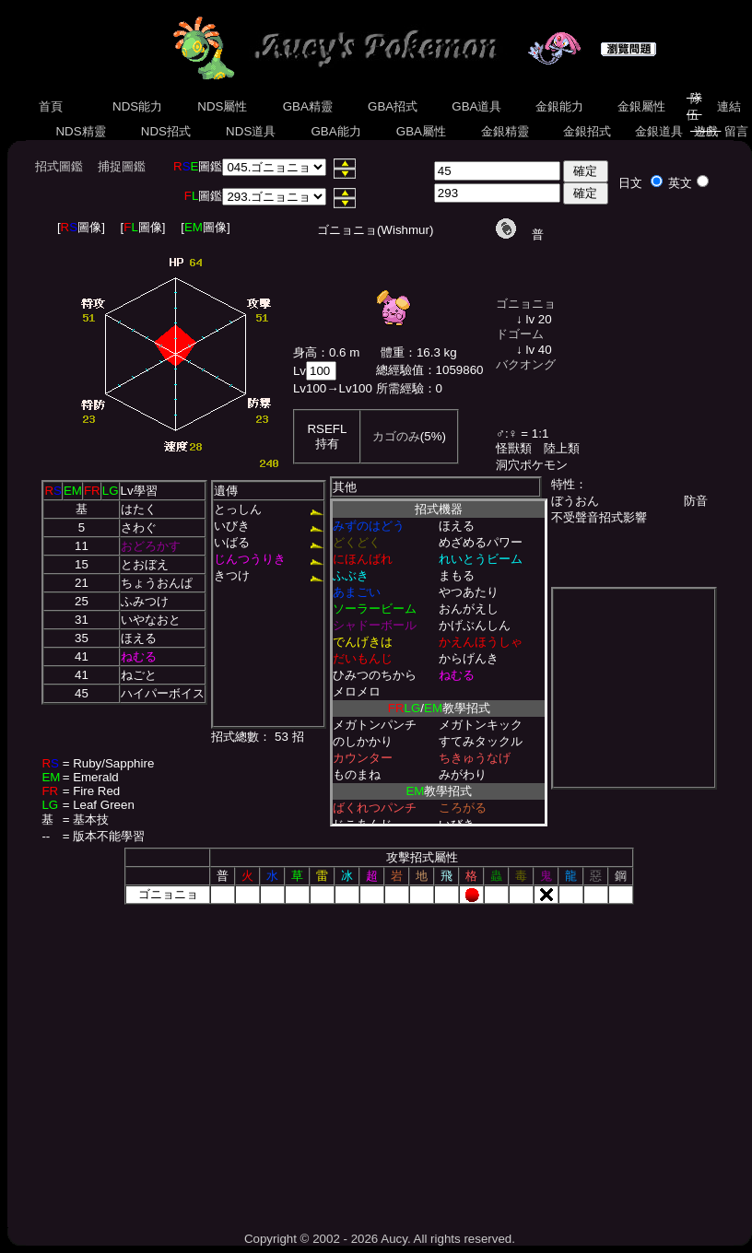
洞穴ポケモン (532, 465)
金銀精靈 (504, 131)
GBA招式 (392, 106)
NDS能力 (137, 106)
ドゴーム (520, 334)
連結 (728, 106)
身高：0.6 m (326, 352)
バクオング (526, 364)
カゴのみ (396, 436)
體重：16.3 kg (419, 352)
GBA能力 (336, 131)
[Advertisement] (379, 1061)
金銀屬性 (641, 106)
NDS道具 (250, 131)
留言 (736, 131)
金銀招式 (586, 131)
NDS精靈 (81, 131)
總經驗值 (400, 370)
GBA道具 (477, 106)
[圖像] (81, 227)
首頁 (51, 106)
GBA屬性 (421, 131)
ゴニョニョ (526, 303)
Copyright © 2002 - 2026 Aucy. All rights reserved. (379, 1239)
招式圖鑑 (59, 166)
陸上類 (562, 448)
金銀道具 (658, 131)
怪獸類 (514, 448)
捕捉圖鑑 (122, 166)
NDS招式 (165, 131)
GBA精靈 (307, 106)
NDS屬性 (223, 106)
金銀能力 (559, 106)
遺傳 (226, 491)
